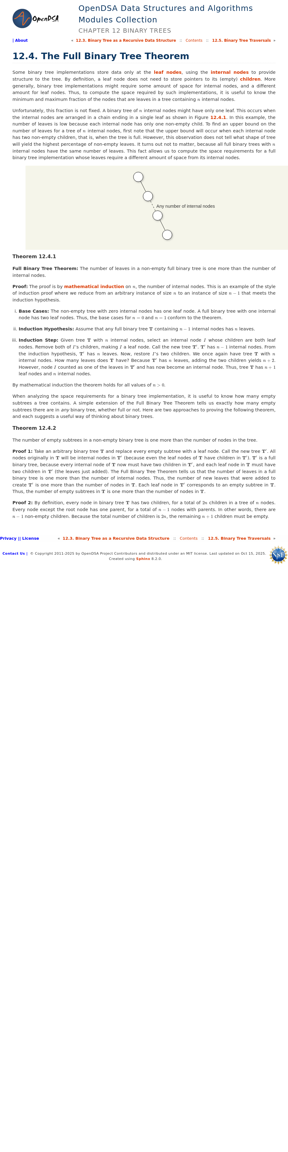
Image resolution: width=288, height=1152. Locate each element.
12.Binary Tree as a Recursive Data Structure (126, 40)
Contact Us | (15, 554)
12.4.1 (218, 117)
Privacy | (9, 538)
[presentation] (199, 99)
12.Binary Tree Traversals (241, 40)
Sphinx (143, 559)
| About (20, 40)
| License (29, 538)
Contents (194, 40)
